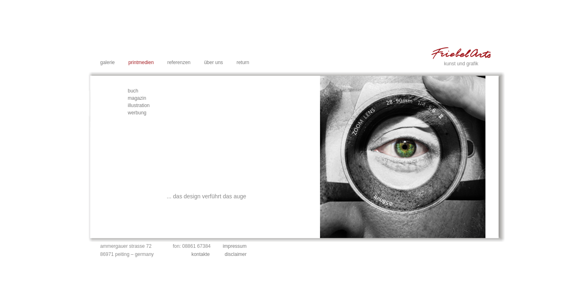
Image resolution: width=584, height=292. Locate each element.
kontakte (200, 254)
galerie (107, 62)
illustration (139, 105)
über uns (213, 62)
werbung (137, 113)
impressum (235, 246)
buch (133, 91)
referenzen (178, 62)
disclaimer (236, 254)
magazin (137, 98)
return (242, 62)
